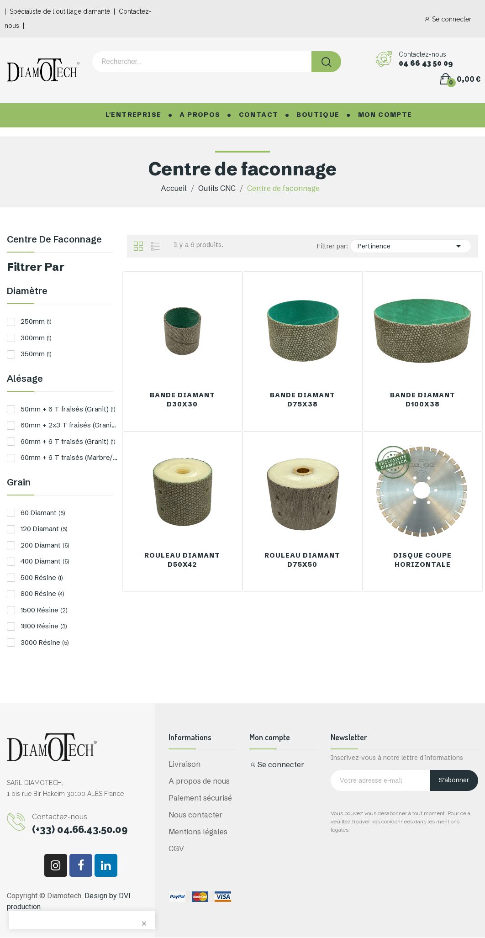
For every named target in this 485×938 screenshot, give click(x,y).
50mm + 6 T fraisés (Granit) (68, 409)
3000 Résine (45, 642)
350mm (36, 353)
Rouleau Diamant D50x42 (182, 560)
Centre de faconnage (54, 240)
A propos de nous (199, 780)
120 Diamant (44, 528)
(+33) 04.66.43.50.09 (79, 829)
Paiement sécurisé (200, 797)
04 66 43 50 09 (426, 63)
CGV (176, 848)
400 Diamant (45, 561)
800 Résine (42, 593)
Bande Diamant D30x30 (182, 399)
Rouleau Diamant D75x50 (302, 560)
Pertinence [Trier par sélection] (411, 246)
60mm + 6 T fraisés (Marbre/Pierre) (69, 457)
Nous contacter (195, 814)
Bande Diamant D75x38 (302, 399)
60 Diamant (43, 512)
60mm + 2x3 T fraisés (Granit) (69, 425)
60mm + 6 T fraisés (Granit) (68, 441)
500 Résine (42, 577)
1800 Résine (44, 626)
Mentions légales (198, 831)
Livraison (184, 764)
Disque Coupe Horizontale (422, 560)
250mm (36, 321)
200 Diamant (45, 545)
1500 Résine (44, 610)
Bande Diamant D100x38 (422, 399)
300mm (36, 337)
